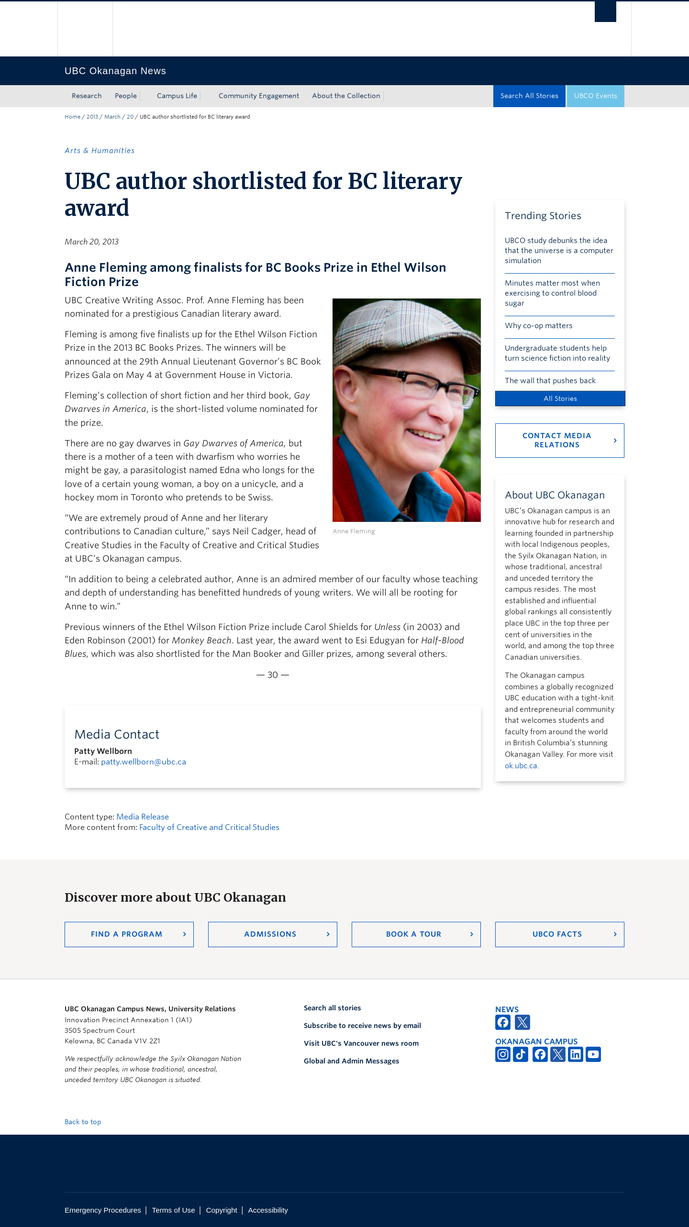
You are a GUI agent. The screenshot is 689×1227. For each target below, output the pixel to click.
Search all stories (332, 1008)
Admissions (270, 934)
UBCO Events (595, 95)
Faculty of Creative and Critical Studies (209, 827)
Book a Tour (414, 934)
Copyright (221, 1210)
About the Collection (346, 95)
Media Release (142, 816)
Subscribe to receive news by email (362, 1025)
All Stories (560, 398)
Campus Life (177, 95)
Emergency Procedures (103, 1210)
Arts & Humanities (100, 150)
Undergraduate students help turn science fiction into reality (557, 353)
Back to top (88, 1122)
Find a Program (127, 934)
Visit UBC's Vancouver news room (361, 1043)
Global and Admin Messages (352, 1061)
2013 (92, 116)
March (112, 116)
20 (130, 116)
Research (87, 95)
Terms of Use (173, 1210)
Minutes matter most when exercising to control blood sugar (552, 293)
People (126, 95)
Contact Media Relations (557, 440)
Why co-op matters (539, 325)
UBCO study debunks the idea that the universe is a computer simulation (559, 250)
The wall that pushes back (550, 380)
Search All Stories (529, 95)
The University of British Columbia (84, 28)
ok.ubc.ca (521, 766)
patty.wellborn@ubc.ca (143, 761)
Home (72, 116)
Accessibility (268, 1210)
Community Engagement (259, 95)
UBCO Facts (557, 934)
